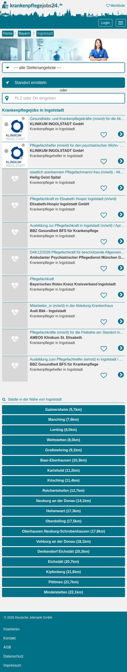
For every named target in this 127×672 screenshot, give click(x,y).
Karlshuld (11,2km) (63, 470)
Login (105, 23)
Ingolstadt (45, 33)
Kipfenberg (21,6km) (63, 572)
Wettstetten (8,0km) (63, 440)
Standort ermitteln (30, 82)
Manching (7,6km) (63, 419)
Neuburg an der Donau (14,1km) (63, 501)
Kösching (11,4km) (63, 480)
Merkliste (115, 5)
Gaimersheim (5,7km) (63, 409)
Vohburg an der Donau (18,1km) (63, 541)
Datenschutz (13, 656)
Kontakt (9, 638)
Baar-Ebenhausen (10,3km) (63, 460)
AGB (7, 647)
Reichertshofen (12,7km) (63, 491)
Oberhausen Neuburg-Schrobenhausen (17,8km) (63, 531)
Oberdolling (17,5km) (63, 521)
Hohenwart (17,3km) (63, 511)
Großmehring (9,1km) (63, 450)
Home (8, 33)
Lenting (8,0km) (63, 430)
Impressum (12, 665)
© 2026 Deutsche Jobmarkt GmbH (28, 617)
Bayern (24, 33)
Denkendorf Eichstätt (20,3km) (63, 551)
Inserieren (11, 629)
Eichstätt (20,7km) (63, 562)
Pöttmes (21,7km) (64, 582)
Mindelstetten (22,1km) (63, 592)
